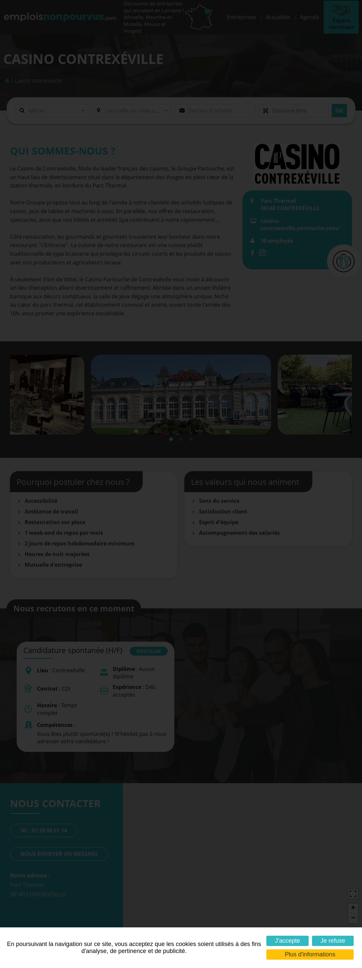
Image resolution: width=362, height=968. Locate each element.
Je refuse (332, 940)
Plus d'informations (310, 954)
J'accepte (287, 940)
